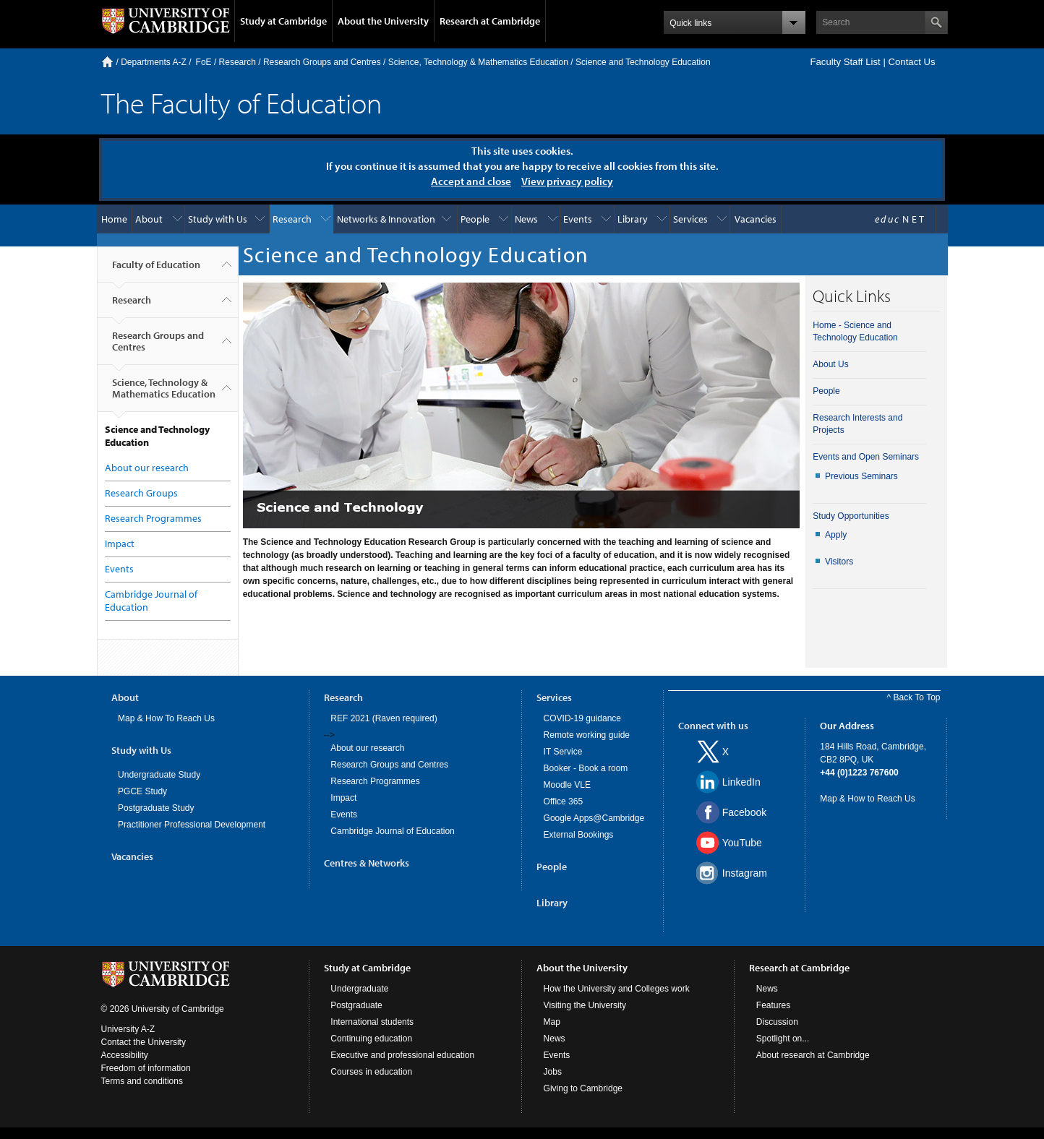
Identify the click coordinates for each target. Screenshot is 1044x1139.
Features (773, 1005)
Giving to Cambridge (583, 1088)
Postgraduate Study (156, 808)
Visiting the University (585, 1005)
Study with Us (217, 218)
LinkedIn (741, 782)
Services (690, 218)
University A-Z (128, 1029)
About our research (147, 467)
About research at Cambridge (813, 1055)
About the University (383, 20)
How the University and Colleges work (617, 989)
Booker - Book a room (586, 768)
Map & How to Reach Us (867, 799)
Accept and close (471, 181)
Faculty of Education (156, 270)
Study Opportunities (851, 516)
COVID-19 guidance (582, 718)
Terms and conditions (142, 1081)
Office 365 (563, 801)
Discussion (777, 1022)
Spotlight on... (782, 1038)
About (149, 218)
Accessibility (124, 1055)
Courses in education (371, 1072)
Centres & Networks (366, 862)
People (475, 218)
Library (632, 218)
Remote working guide (587, 735)
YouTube (742, 842)
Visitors (839, 561)
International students (372, 1022)
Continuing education (371, 1038)
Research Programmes (153, 518)
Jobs (553, 1072)
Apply (836, 535)
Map (552, 1022)
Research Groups (141, 492)
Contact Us (911, 61)
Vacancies (755, 218)
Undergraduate (359, 989)
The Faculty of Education (241, 102)
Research (237, 62)
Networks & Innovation (386, 218)
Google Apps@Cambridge (594, 818)
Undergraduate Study (159, 775)
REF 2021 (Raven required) (383, 718)
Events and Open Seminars (866, 457)
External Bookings (579, 835)
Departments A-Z (154, 62)
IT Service (563, 752)
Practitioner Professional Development (191, 825)
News (526, 218)
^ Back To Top (914, 697)
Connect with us (713, 725)
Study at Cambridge (283, 20)
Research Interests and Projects (857, 424)
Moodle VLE (567, 785)
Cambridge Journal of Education (392, 831)
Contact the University (143, 1042)
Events (577, 218)
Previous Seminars (861, 476)
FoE (204, 62)
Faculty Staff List (845, 61)
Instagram (744, 873)
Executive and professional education (402, 1055)
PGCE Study (142, 791)
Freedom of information (146, 1068)
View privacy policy (567, 181)
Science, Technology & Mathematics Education (478, 62)
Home (107, 62)
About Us (830, 364)
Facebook (744, 812)
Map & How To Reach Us (166, 718)
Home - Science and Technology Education (855, 331)
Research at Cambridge (490, 20)
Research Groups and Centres (322, 62)
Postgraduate (356, 1005)
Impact (119, 543)
